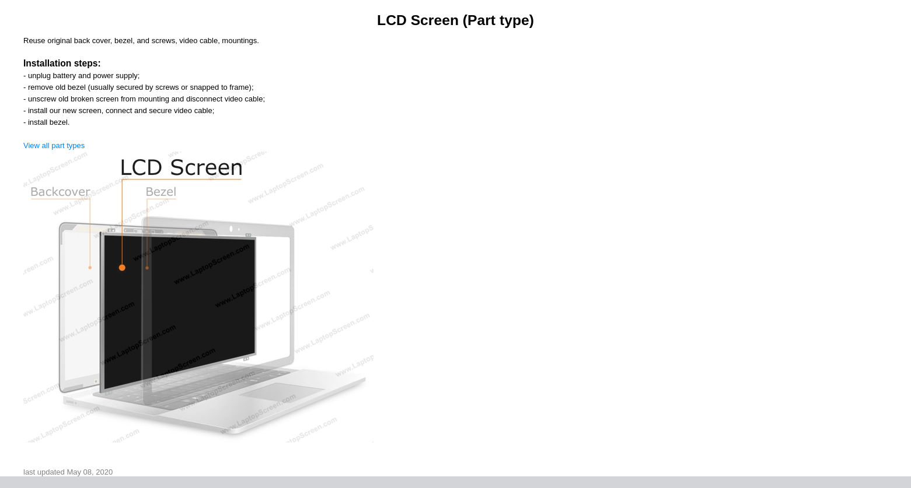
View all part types (54, 145)
